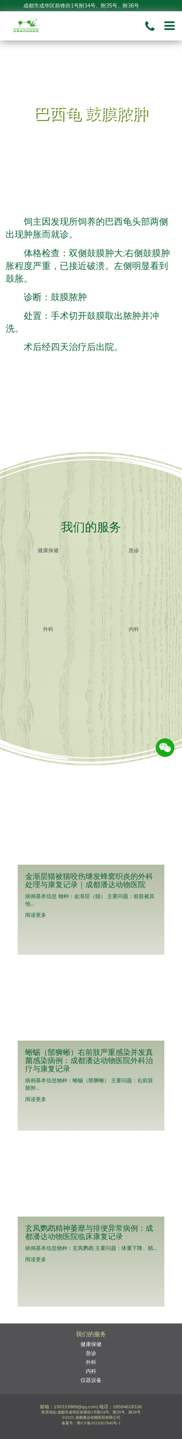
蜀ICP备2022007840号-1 (99, 1423)
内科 (134, 629)
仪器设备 (91, 1380)
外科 (48, 629)
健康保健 (48, 550)
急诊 (134, 550)
